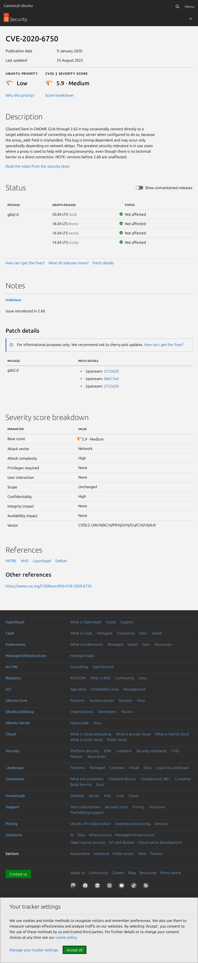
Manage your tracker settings (34, 950)
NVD (24, 561)
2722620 (111, 371)
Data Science (103, 667)
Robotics (13, 678)
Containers (15, 779)
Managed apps (82, 655)
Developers (107, 711)
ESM (107, 751)
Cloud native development (160, 842)
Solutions (14, 835)
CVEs (175, 751)
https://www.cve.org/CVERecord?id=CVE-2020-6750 (49, 586)
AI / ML (12, 667)
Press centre (170, 873)
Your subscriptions (85, 807)
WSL (107, 796)
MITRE (11, 561)
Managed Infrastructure (134, 835)
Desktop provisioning (132, 824)
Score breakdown (59, 95)
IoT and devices (121, 842)
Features (77, 700)
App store (78, 689)
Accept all (74, 950)
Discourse (157, 807)
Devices (161, 824)
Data (81, 835)
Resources (163, 644)
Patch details (103, 263)
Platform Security (84, 751)
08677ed (111, 379)
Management (134, 689)
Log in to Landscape (172, 767)
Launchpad (42, 561)
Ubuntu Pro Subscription (90, 824)
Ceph (10, 633)
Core (120, 796)
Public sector (123, 853)
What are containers (87, 779)
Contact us (18, 874)
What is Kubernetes (86, 644)
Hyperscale (79, 723)
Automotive (80, 853)
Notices (76, 756)
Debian (61, 561)
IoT (8, 689)
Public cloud (117, 739)
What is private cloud (133, 734)
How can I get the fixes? (25, 263)
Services (125, 700)
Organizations (81, 711)
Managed (104, 633)
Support (126, 622)
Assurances (96, 756)
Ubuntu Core (16, 700)
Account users (116, 807)
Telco (142, 853)
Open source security (87, 842)
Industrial (101, 853)
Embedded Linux (105, 689)
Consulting (126, 633)
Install (111, 622)
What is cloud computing (90, 734)
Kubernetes (15, 644)
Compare (117, 767)
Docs (143, 633)
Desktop (77, 796)
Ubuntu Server (18, 723)
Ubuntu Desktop (20, 711)
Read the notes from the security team (38, 166)
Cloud (11, 734)
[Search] (177, 6)
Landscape (15, 767)
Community (124, 678)
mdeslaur (13, 300)
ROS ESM (77, 678)
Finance (156, 853)
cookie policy (66, 937)
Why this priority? (20, 95)
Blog (132, 873)
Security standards (151, 751)
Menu (189, 6)
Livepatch (124, 751)
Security (13, 751)
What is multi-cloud (86, 739)
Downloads (15, 796)
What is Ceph (81, 633)
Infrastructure (100, 835)
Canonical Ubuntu (18, 6)
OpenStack (15, 622)
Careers (118, 873)
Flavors (127, 711)
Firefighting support (86, 812)
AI (72, 835)
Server (94, 796)
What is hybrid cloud (172, 734)
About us (77, 873)
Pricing (138, 807)
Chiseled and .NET (155, 779)
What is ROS (100, 678)
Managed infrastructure (26, 655)
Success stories (101, 700)
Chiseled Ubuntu (122, 779)
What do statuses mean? (68, 263)
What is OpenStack (85, 622)
